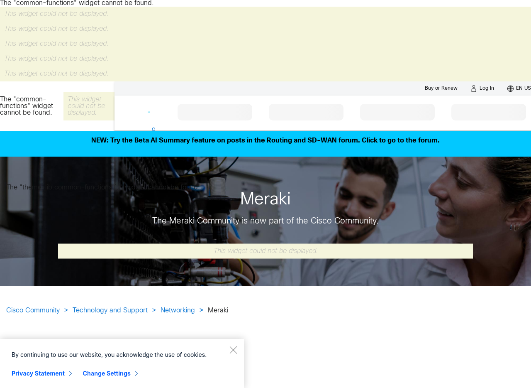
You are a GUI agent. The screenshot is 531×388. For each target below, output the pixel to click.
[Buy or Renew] (441, 88)
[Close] (233, 355)
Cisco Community (33, 310)
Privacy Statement (38, 378)
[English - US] (519, 88)
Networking (178, 310)
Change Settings (107, 378)
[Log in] (482, 88)
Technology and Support (110, 310)
